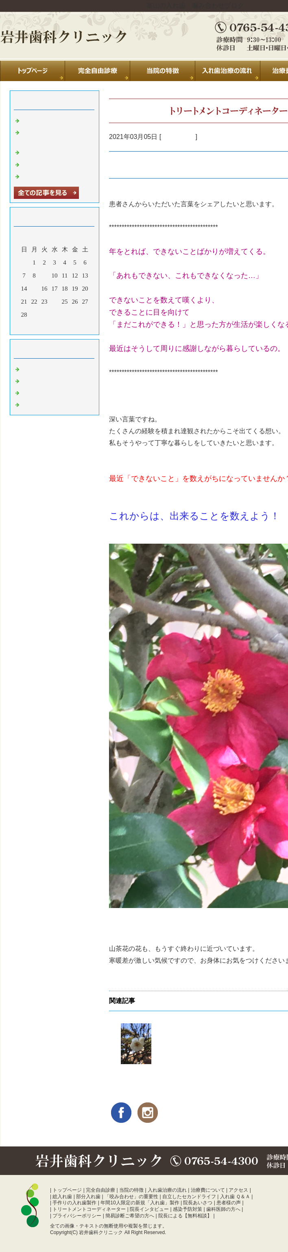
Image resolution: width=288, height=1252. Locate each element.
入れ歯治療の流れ (167, 1190)
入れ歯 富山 (178, 136)
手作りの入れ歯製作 (74, 1203)
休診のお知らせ (43, 151)
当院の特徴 (131, 1190)
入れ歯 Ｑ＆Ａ (235, 1196)
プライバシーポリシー (76, 1216)
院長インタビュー (149, 1209)
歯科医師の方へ (223, 1209)
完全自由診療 (100, 1190)
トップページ (67, 1190)
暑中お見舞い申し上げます (58, 175)
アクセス (238, 1190)
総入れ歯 (62, 1196)
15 (34, 288)
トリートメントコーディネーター (89, 1209)
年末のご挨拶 (40, 164)
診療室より (37, 380)
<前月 (39, 326)
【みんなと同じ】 (136, 1073)
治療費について (208, 1190)
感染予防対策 (187, 1209)
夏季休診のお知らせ (49, 120)
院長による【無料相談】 (185, 1216)
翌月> (70, 326)
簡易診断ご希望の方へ (129, 1216)
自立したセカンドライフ (189, 1196)
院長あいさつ (197, 1203)
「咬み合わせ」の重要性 (131, 1196)
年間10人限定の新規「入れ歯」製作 (139, 1203)
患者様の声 (228, 1203)
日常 (28, 368)
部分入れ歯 (88, 1196)
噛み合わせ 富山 (44, 404)
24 (55, 301)
